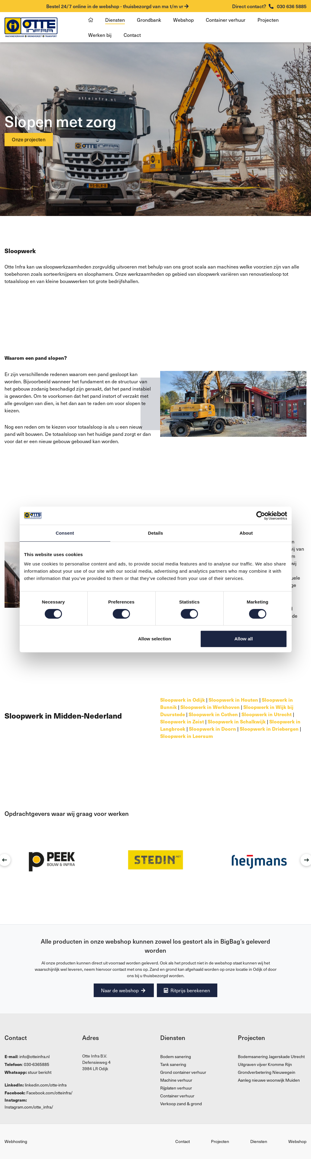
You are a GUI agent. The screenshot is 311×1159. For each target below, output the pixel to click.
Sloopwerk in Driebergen (269, 728)
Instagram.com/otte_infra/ (29, 1107)
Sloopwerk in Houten (233, 699)
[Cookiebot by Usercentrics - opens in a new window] (260, 515)
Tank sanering (173, 1064)
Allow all (244, 638)
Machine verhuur (176, 1080)
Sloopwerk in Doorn (212, 728)
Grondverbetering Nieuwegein (266, 1072)
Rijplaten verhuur (176, 1088)
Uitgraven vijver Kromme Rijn (265, 1064)
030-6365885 (36, 1064)
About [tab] (246, 533)
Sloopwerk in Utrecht (266, 714)
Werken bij (100, 34)
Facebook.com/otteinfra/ (49, 1093)
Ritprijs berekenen (188, 990)
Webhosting (16, 1141)
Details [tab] (155, 533)
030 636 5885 (269, 6)
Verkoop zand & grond (181, 1104)
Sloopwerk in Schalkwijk (237, 721)
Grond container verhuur (183, 1072)
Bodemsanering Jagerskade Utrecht (271, 1057)
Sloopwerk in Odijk (182, 699)
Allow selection (154, 638)
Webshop (183, 19)
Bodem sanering (175, 1057)
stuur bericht (39, 1072)
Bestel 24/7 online (117, 6)
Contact (132, 34)
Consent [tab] (65, 533)
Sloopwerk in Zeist (182, 721)
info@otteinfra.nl (34, 1057)
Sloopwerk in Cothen (213, 714)
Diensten (115, 19)
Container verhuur (225, 19)
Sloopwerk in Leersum (186, 735)
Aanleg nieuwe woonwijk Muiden (269, 1080)
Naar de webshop (122, 990)
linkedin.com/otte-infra (45, 1085)
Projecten (268, 19)
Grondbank (149, 19)
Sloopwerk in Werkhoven (210, 706)
